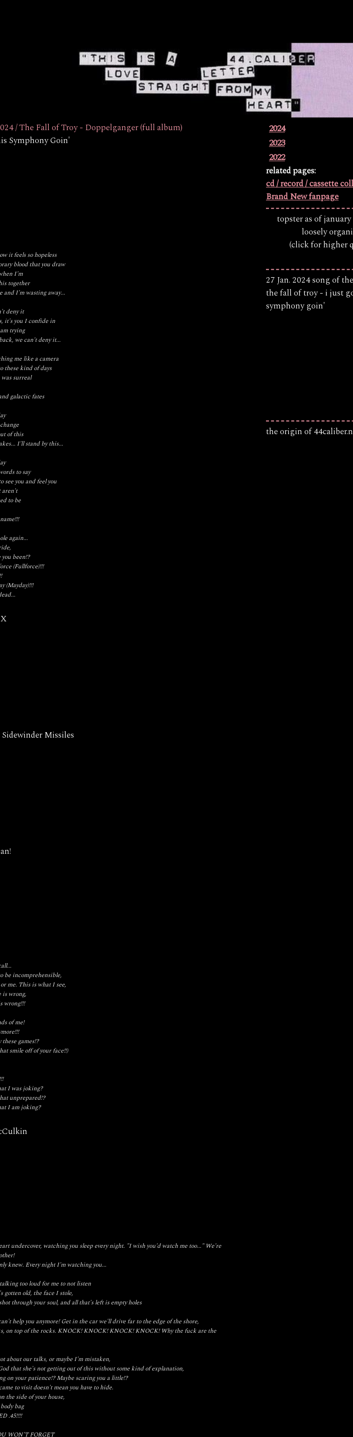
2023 (277, 143)
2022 (277, 157)
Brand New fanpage (302, 197)
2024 (277, 129)
